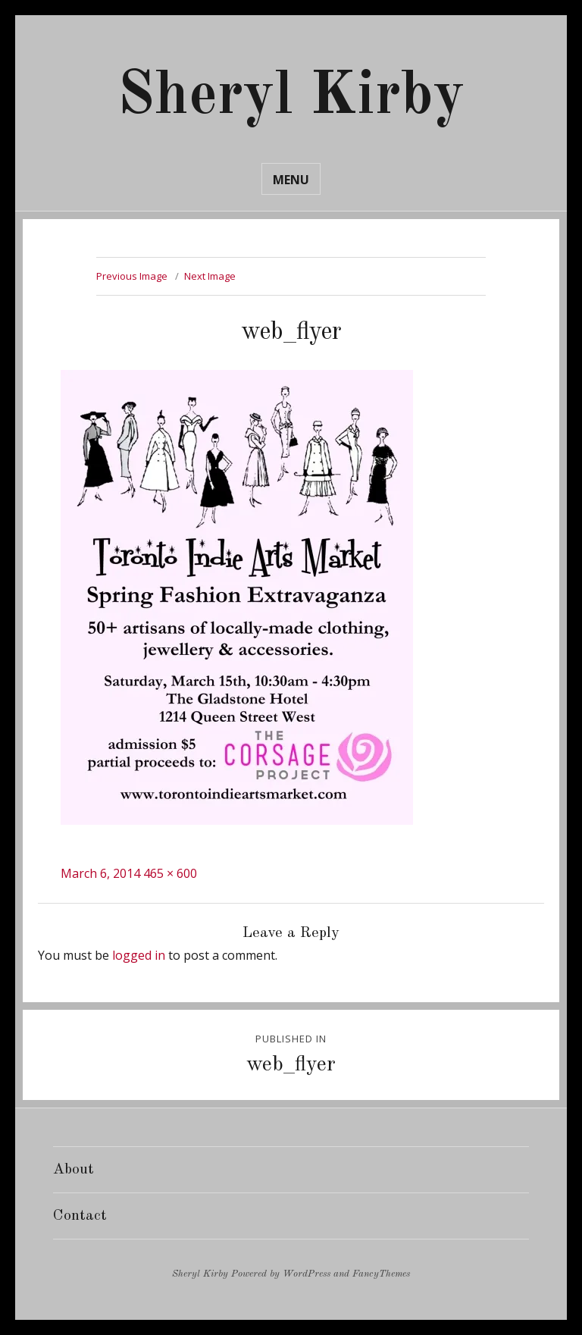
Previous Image (131, 276)
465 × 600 (170, 873)
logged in (138, 955)
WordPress (306, 1274)
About (73, 1169)
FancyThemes (381, 1274)
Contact (80, 1216)
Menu (291, 179)
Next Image (210, 276)
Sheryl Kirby (291, 97)
